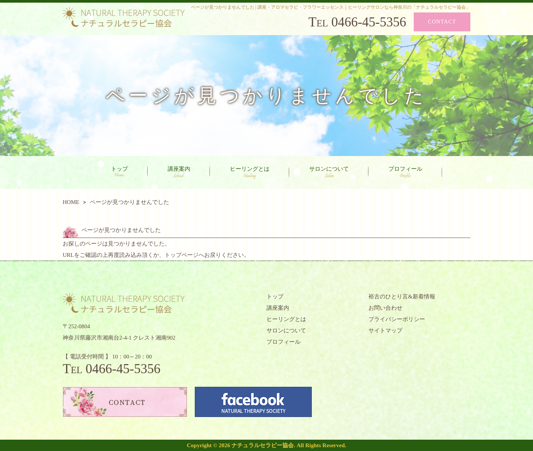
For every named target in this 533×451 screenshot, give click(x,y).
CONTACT (442, 22)
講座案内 (179, 172)
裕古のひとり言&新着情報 (401, 296)
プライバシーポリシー (396, 319)
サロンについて (329, 172)
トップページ (182, 255)
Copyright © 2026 (209, 445)
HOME (71, 202)
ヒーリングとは (250, 172)
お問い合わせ (385, 308)
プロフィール (405, 172)
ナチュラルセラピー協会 (262, 445)
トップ (119, 171)
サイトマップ (385, 330)
